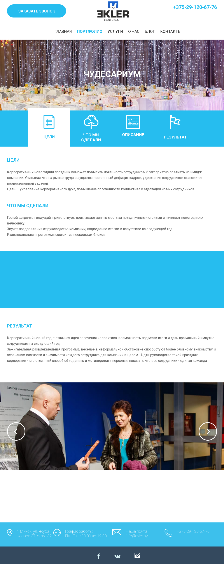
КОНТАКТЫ (170, 31)
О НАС (134, 31)
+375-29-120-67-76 (195, 7)
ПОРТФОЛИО (89, 31)
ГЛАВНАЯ (63, 31)
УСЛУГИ (115, 31)
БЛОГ (150, 31)
